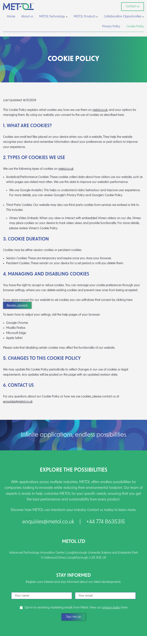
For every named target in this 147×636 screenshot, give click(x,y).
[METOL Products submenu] (97, 17)
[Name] (41, 595)
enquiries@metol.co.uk (18, 401)
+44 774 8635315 (105, 522)
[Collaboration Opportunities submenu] (143, 17)
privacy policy (111, 607)
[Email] (105, 595)
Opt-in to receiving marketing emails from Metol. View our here (75, 607)
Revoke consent (17, 305)
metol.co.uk (99, 110)
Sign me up (73, 616)
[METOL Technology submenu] (67, 17)
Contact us (133, 6)
